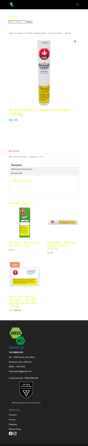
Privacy (12, 419)
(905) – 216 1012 (17, 366)
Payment (13, 414)
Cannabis (19, 33)
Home (11, 33)
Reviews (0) (16, 173)
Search (29, 22)
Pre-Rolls (29, 33)
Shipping (13, 424)
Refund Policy (15, 429)
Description (16, 165)
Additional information (21, 169)
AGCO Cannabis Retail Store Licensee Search (26, 403)
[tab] (44, 165)
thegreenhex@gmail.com (20, 371)
